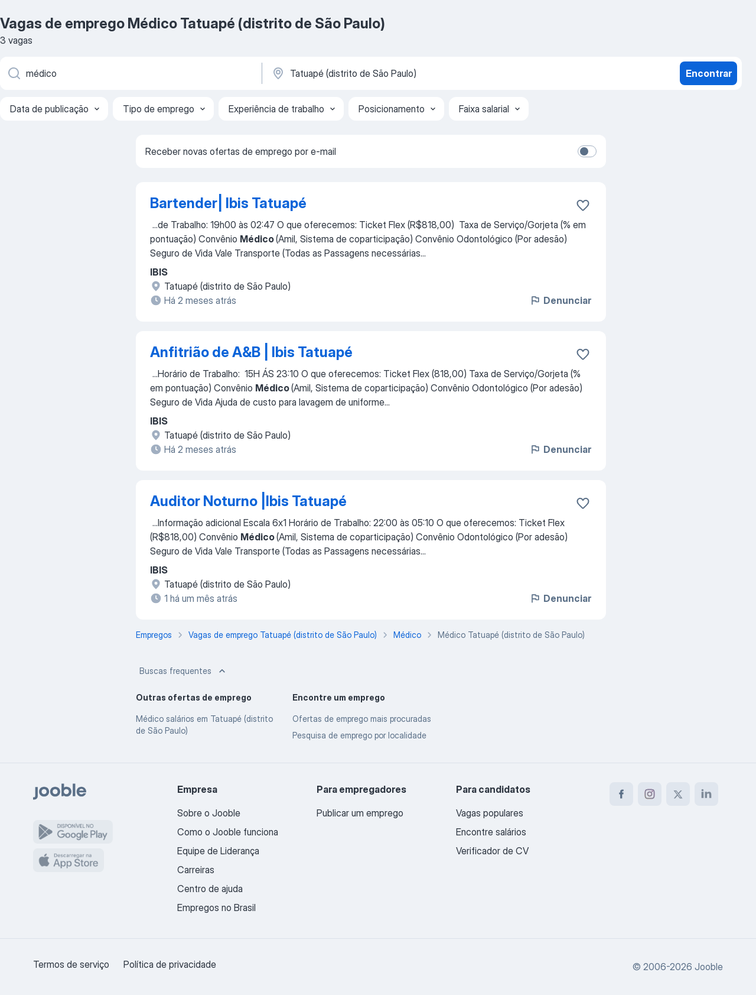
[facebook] (621, 794)
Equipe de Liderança (218, 851)
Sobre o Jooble (208, 813)
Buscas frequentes (183, 671)
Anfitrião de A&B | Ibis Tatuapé (251, 352)
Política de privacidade (169, 964)
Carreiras (195, 870)
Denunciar (560, 300)
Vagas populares (489, 813)
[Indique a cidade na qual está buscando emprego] (394, 73)
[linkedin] (706, 794)
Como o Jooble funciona (227, 832)
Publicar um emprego (360, 813)
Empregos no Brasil (216, 907)
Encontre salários (491, 832)
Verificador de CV (492, 851)
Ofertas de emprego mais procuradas (361, 719)
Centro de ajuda (210, 888)
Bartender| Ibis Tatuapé (228, 203)
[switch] (587, 151)
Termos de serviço (71, 964)
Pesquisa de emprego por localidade (359, 735)
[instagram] (650, 794)
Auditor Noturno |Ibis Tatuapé (248, 501)
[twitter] (678, 794)
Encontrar (709, 73)
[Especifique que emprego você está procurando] (130, 73)
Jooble (709, 967)
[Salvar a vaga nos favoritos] (583, 205)
